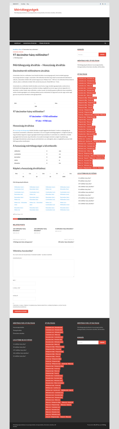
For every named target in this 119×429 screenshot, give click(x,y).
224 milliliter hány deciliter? (86, 192)
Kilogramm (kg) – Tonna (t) (84, 124)
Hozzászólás (17, 258)
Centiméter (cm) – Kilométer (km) (86, 80)
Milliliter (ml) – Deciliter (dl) (85, 141)
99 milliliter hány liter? (84, 181)
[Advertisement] (59, 29)
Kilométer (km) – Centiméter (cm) (86, 126)
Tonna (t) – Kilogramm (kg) (84, 167)
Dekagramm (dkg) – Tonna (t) (85, 107)
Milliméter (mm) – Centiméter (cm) (86, 143)
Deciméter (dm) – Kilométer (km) (86, 90)
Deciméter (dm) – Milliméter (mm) (27, 219)
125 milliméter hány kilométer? (19, 229)
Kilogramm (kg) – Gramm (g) (85, 119)
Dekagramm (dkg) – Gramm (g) (85, 100)
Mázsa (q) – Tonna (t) (83, 158)
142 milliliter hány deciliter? (86, 200)
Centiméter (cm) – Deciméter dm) (86, 78)
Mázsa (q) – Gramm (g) (83, 155)
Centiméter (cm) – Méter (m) (85, 85)
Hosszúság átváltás (29, 43)
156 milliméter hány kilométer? (40, 229)
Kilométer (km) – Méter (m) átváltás (87, 134)
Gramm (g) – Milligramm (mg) (85, 114)
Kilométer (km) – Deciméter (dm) (86, 129)
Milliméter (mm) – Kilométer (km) (86, 148)
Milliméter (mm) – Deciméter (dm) (86, 146)
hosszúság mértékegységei (21, 130)
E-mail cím (17, 288)
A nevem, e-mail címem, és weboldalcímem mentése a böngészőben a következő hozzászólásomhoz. (39, 306)
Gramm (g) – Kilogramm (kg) (85, 112)
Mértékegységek (26, 10)
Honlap (15, 295)
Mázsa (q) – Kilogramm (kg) (97, 155)
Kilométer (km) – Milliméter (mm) (86, 131)
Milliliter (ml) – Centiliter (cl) (85, 139)
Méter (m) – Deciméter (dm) (85, 160)
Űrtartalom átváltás (18, 333)
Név (14, 280)
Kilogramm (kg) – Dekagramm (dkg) (86, 117)
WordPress (97, 424)
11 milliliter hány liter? (84, 178)
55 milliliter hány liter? (84, 189)
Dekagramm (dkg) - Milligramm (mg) (87, 97)
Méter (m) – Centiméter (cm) (97, 158)
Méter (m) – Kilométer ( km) (85, 163)
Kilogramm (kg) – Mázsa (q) (84, 122)
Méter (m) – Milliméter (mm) (85, 165)
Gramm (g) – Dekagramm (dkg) (85, 110)
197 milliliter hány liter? (85, 183)
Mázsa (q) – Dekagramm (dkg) (85, 153)
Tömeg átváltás (44, 43)
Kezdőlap (23, 4)
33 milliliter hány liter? (84, 195)
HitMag (104, 424)
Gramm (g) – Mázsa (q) (99, 114)
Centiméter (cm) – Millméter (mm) (86, 83)
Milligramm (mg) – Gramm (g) (85, 136)
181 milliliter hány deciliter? (86, 186)
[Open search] (105, 43)
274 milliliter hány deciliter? (86, 198)
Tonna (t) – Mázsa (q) (98, 167)
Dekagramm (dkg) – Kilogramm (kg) (86, 102)
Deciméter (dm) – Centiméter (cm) (86, 88)
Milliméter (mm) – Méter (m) (85, 151)
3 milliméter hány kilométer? (64, 229)
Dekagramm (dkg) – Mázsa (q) (85, 105)
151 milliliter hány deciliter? (86, 203)
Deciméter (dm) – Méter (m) (85, 95)
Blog (28, 4)
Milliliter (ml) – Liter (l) (99, 141)
